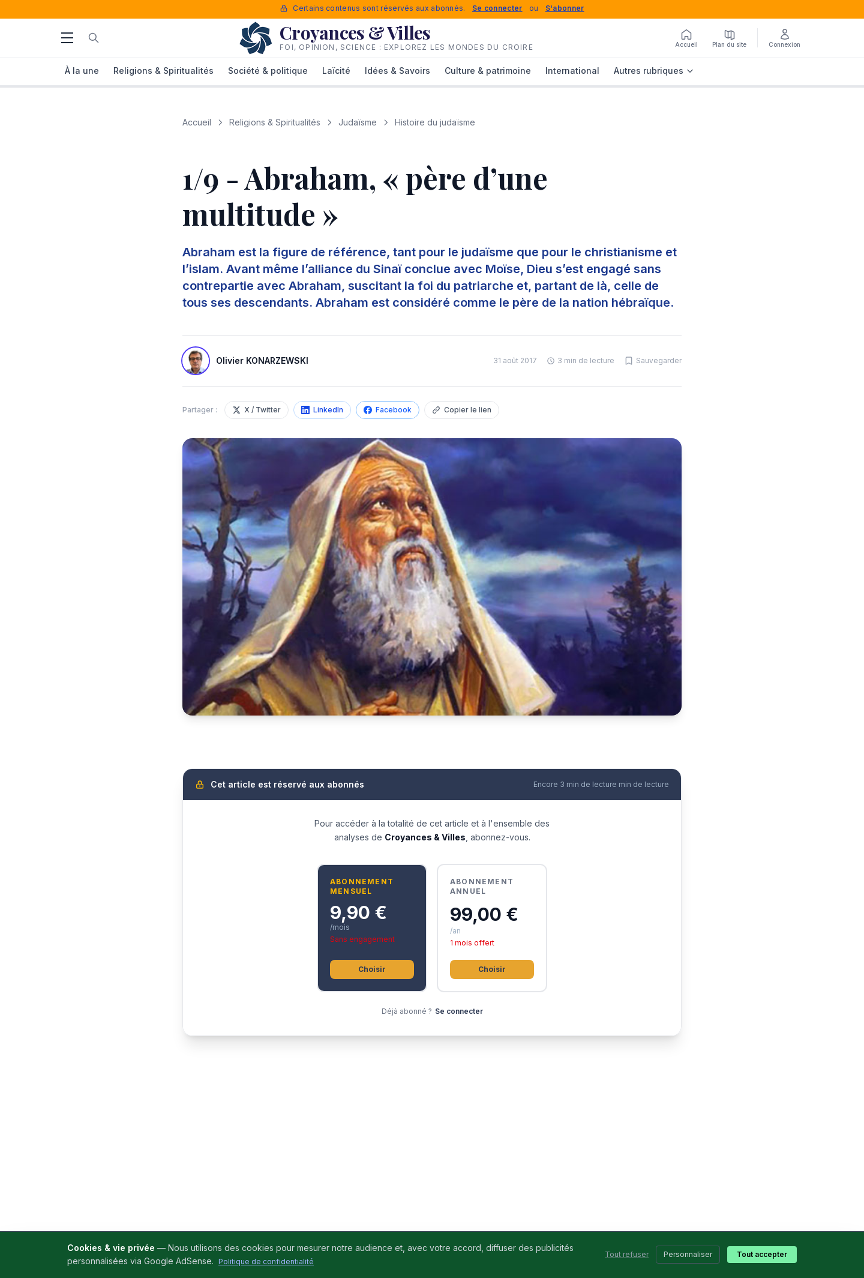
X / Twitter (256, 409)
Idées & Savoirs (397, 70)
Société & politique (268, 70)
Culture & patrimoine (488, 70)
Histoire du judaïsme (435, 122)
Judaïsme (357, 122)
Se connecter (497, 8)
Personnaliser (688, 1254)
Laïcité (336, 70)
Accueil (196, 122)
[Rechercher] (93, 37)
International (572, 70)
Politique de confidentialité (266, 1261)
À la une (82, 70)
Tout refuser (627, 1254)
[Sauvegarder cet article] (653, 361)
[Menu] (67, 37)
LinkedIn (322, 409)
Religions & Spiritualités (163, 70)
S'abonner (564, 8)
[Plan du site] (729, 38)
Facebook (388, 409)
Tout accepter (762, 1254)
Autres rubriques (654, 70)
